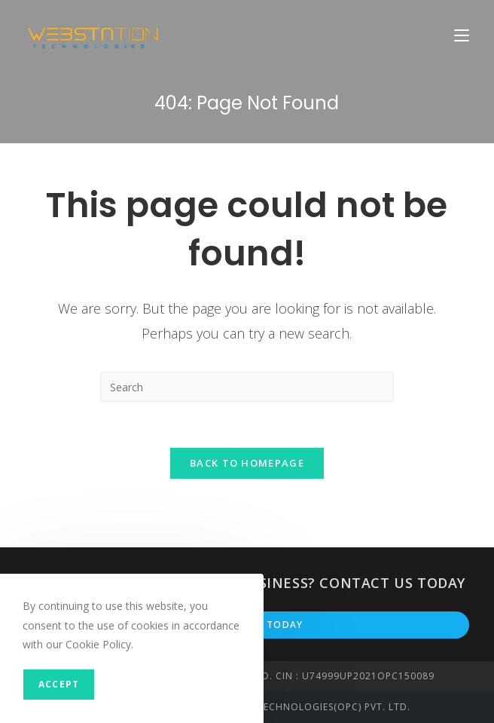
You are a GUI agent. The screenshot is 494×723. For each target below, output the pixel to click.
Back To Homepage (247, 463)
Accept (58, 684)
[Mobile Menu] (461, 35)
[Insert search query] (247, 387)
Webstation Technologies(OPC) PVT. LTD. (300, 706)
